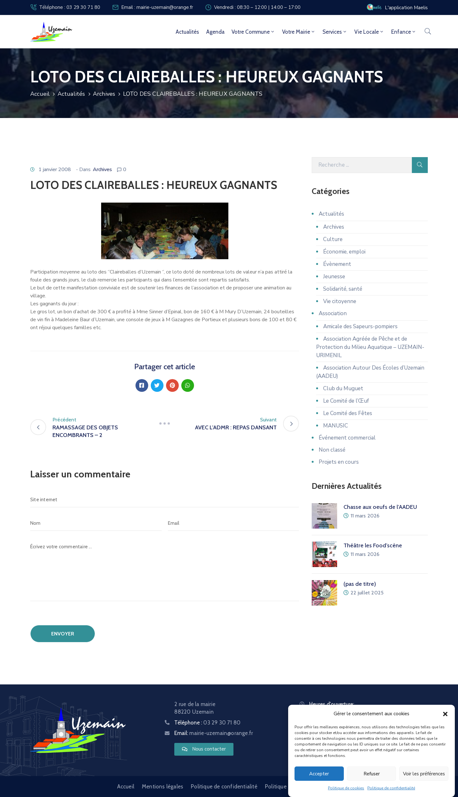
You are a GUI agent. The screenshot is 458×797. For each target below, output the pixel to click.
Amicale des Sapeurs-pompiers (360, 326)
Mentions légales (162, 786)
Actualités (187, 32)
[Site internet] (164, 499)
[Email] (233, 523)
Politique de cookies (346, 788)
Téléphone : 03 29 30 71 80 (69, 7)
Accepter (319, 774)
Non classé (332, 450)
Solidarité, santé (342, 289)
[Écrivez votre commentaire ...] (164, 570)
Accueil (40, 94)
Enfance (403, 32)
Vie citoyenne (339, 301)
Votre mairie (299, 32)
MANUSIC (335, 425)
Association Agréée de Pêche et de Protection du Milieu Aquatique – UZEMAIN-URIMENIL (370, 347)
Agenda (215, 32)
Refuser (372, 774)
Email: (213, 733)
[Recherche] (362, 165)
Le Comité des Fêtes (347, 413)
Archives (104, 94)
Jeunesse (334, 276)
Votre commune (253, 32)
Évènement (337, 264)
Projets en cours (339, 462)
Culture (333, 239)
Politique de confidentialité (391, 788)
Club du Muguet (343, 388)
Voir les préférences (424, 774)
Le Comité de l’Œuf (346, 401)
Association (333, 313)
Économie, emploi (344, 251)
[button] (445, 714)
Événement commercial (347, 437)
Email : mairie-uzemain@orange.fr (157, 7)
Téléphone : (207, 722)
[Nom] (96, 523)
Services (335, 32)
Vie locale (369, 32)
